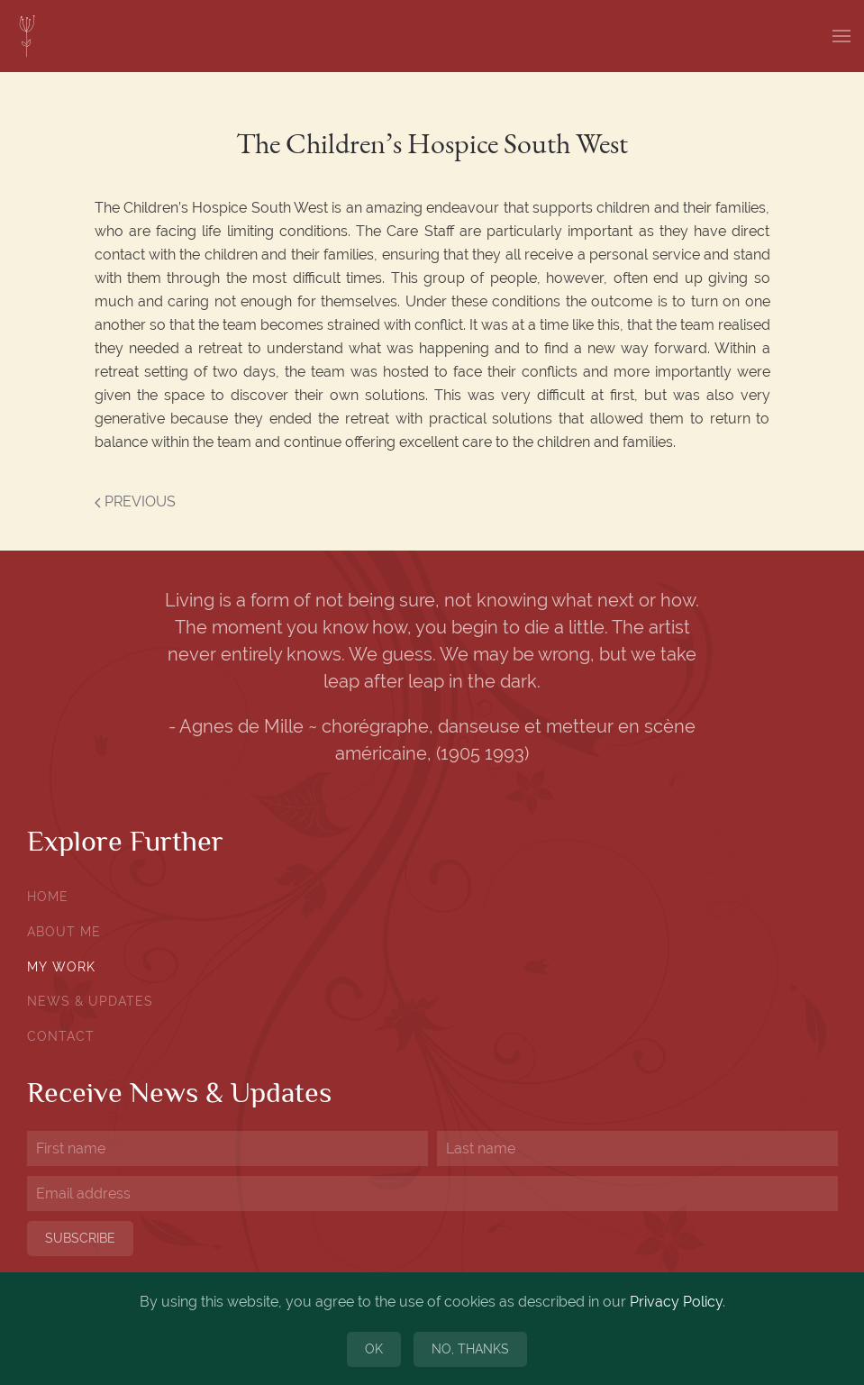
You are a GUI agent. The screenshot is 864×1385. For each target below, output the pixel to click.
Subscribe (80, 1238)
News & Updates (90, 1001)
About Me (64, 932)
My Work (61, 967)
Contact (61, 1036)
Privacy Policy (676, 1301)
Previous (135, 501)
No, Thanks (470, 1349)
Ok (374, 1349)
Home (47, 896)
